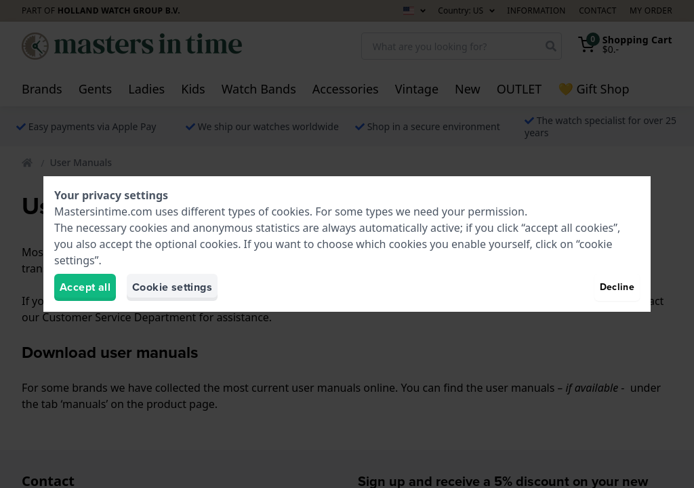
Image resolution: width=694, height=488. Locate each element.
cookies (290, 211)
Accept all (85, 287)
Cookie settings (172, 287)
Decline (617, 287)
